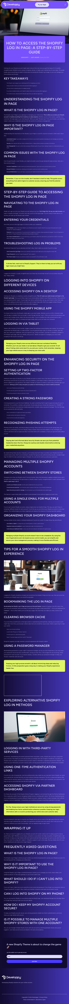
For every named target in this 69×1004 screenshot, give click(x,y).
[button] (65, 4)
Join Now (34, 961)
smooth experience (31, 641)
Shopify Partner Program (27, 794)
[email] (34, 956)
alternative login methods (11, 821)
